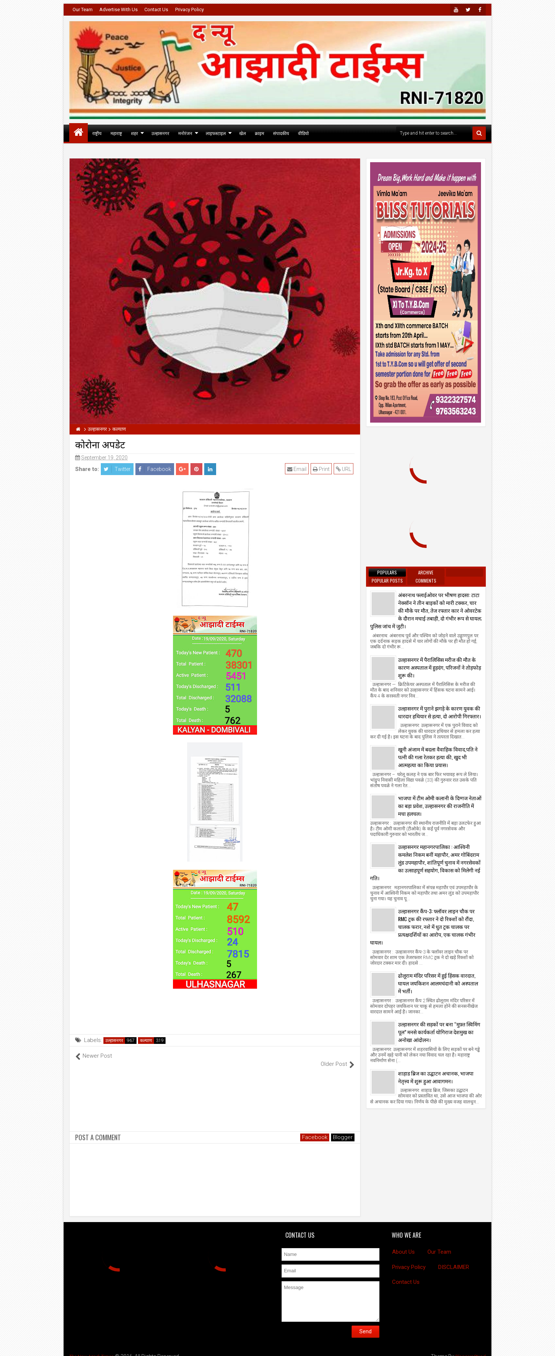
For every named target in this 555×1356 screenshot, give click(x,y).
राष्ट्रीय (97, 133)
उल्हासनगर (160, 133)
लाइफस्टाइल (216, 133)
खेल (242, 133)
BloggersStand (468, 1349)
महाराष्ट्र (116, 133)
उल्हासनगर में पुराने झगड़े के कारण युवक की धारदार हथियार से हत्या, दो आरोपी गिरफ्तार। (439, 712)
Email (298, 469)
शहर (134, 133)
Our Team (83, 9)
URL (344, 469)
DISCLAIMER (453, 1259)
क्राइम (259, 133)
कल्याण (146, 1040)
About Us (403, 1244)
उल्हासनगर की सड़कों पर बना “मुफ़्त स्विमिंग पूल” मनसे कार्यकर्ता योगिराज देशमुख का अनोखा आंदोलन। (439, 1032)
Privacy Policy (189, 9)
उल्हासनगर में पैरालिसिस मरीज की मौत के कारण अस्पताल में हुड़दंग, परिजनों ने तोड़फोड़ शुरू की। (439, 667)
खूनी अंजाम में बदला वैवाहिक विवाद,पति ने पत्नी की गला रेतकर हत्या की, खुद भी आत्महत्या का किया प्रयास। (438, 757)
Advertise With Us (118, 9)
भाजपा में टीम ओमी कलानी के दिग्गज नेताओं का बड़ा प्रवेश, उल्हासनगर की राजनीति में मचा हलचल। (439, 805)
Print (322, 469)
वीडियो (303, 133)
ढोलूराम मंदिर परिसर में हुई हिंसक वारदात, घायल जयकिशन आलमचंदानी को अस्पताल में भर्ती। (438, 983)
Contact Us (156, 9)
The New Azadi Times (94, 1349)
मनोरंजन (185, 133)
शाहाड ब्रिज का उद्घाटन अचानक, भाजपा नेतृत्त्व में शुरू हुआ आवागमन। (436, 1077)
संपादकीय (281, 133)
